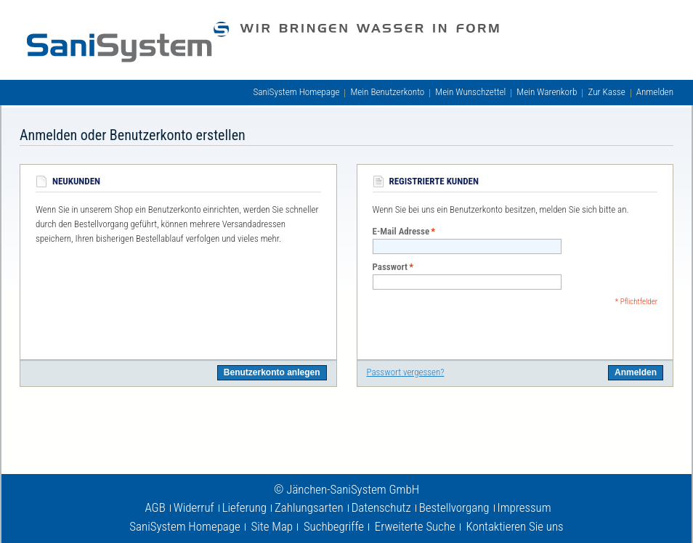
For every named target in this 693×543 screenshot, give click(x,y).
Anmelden (654, 91)
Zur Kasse (606, 91)
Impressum (524, 507)
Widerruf (194, 507)
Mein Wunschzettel (470, 91)
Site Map (272, 526)
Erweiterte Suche (415, 526)
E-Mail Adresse (401, 231)
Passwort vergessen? (406, 372)
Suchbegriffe (334, 526)
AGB (155, 507)
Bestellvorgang (454, 507)
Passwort (390, 267)
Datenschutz (381, 507)
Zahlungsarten (309, 507)
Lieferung (244, 507)
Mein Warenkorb (546, 91)
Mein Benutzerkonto (387, 91)
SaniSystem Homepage (296, 91)
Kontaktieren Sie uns (515, 526)
